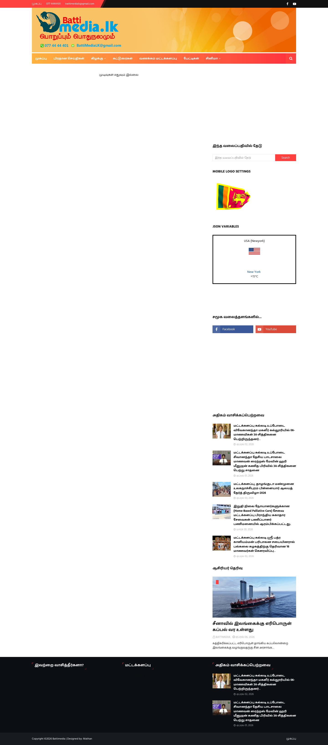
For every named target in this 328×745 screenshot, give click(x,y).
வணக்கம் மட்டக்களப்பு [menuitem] (158, 58)
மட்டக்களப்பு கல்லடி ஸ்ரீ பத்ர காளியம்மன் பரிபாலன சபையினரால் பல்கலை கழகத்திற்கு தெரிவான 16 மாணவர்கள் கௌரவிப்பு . (264, 544)
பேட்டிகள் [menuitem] (191, 58)
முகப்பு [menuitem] (41, 58)
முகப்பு (37, 4)
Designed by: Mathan (79, 739)
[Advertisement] (270, 102)
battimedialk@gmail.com (79, 4)
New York (254, 272)
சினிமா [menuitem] (212, 58)
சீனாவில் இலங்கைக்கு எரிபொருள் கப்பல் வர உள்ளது (252, 627)
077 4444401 (53, 4)
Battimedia (59, 739)
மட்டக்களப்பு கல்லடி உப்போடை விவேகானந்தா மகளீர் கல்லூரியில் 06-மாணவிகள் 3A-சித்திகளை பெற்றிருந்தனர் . (264, 432)
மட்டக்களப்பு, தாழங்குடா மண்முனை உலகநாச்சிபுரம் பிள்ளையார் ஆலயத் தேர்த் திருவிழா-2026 (263, 488)
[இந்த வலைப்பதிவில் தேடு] (244, 157)
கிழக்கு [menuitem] (97, 58)
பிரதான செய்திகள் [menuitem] (69, 58)
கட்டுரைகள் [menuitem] (122, 58)
